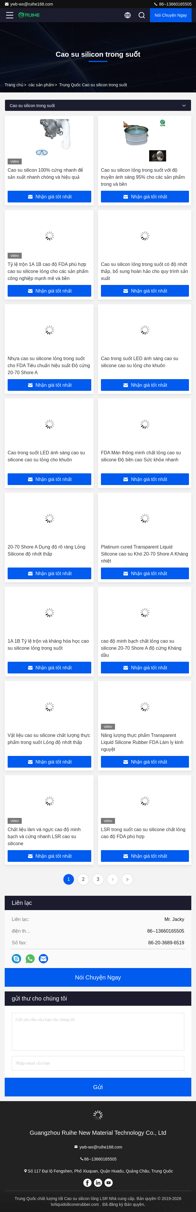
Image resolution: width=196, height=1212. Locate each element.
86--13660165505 (172, 4)
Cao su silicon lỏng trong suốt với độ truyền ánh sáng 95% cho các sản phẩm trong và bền (143, 177)
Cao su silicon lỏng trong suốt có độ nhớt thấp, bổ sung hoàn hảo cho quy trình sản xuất (144, 271)
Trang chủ (14, 84)
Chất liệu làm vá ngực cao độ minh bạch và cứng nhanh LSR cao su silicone (44, 836)
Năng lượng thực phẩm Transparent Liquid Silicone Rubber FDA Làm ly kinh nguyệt (142, 742)
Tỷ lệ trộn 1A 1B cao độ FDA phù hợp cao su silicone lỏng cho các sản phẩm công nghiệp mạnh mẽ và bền (48, 271)
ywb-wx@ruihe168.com (28, 4)
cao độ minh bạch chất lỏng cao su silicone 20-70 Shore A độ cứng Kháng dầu (141, 648)
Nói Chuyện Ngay (171, 15)
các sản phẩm (41, 84)
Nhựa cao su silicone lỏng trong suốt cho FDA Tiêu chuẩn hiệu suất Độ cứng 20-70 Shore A (49, 365)
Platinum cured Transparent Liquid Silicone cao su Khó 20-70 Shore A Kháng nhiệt (144, 553)
